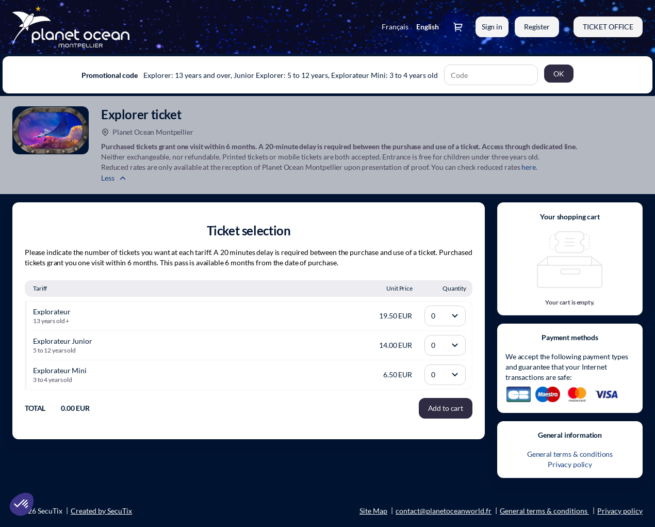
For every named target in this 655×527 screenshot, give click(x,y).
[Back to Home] (115, 26)
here (528, 167)
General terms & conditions (570, 454)
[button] (608, 27)
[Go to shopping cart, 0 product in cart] (458, 27)
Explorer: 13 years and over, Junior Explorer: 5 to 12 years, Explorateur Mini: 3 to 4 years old (290, 75)
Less (107, 177)
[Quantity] (445, 316)
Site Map (373, 510)
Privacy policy (570, 464)
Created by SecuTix (101, 510)
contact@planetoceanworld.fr (444, 510)
